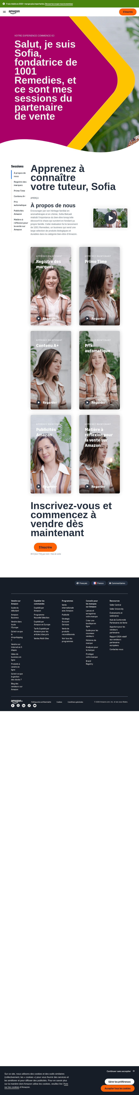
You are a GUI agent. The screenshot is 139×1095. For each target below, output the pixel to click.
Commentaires (118, 583)
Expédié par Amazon (39, 609)
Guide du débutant (15, 609)
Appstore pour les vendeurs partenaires (117, 630)
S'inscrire (45, 547)
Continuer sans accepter (119, 1071)
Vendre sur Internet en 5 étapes (16, 647)
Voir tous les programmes (67, 639)
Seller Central (115, 605)
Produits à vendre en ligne (15, 667)
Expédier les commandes (39, 602)
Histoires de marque (91, 641)
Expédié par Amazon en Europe (42, 623)
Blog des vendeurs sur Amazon (17, 686)
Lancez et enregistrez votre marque (92, 613)
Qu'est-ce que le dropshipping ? (17, 635)
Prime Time (19, 190)
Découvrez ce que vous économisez (59, 4)
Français (83, 583)
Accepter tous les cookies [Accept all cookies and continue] (118, 1088)
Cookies (59, 702)
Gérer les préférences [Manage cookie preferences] (119, 1081)
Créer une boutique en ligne (91, 623)
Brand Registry (89, 662)
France (100, 583)
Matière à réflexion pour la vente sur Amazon (21, 224)
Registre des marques (20, 183)
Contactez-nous (116, 649)
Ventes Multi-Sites (41, 638)
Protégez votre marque (92, 655)
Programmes (67, 601)
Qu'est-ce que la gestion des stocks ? (17, 677)
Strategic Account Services (66, 622)
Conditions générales (75, 702)
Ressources (115, 601)
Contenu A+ (19, 196)
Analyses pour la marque (92, 648)
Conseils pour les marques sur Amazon (92, 604)
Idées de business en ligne (16, 657)
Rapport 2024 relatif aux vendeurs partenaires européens (118, 640)
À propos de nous (20, 175)
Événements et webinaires (116, 614)
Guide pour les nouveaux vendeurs (92, 633)
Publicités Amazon (19, 212)
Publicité (65, 614)
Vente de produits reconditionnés (68, 631)
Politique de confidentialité (41, 702)
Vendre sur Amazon (16, 602)
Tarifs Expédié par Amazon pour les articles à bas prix (41, 631)
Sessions (17, 166)
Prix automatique (20, 203)
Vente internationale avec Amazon (68, 608)
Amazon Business (15, 616)
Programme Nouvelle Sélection (41, 616)
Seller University (116, 609)
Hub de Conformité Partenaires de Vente (118, 621)
